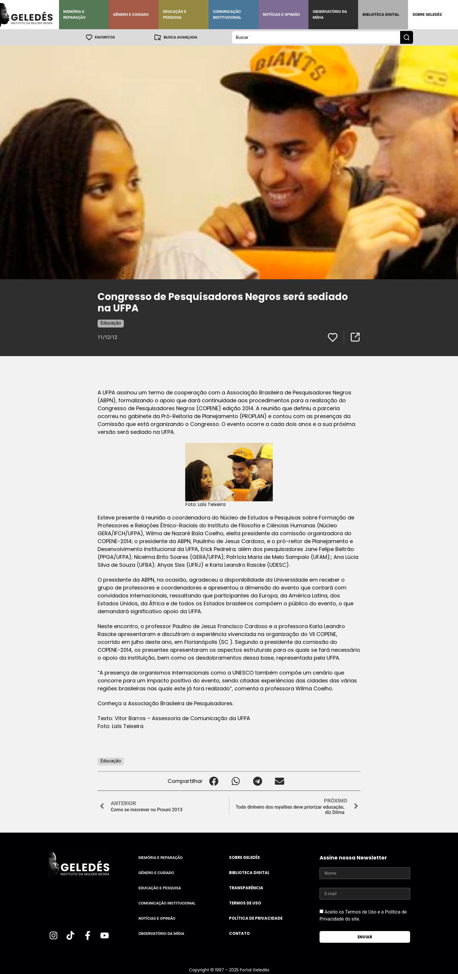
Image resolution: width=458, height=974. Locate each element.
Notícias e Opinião (281, 14)
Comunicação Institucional (227, 14)
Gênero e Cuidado (131, 14)
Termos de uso (245, 903)
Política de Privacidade (255, 918)
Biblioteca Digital (380, 14)
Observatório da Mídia (330, 14)
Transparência (246, 888)
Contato (239, 933)
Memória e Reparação (74, 14)
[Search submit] (406, 37)
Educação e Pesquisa (174, 14)
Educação (110, 323)
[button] (214, 781)
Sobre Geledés (427, 14)
